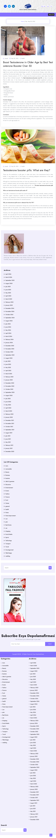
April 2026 (8, 274)
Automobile (8, 469)
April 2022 (8, 408)
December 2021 (9, 420)
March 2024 (8, 336)
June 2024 (8, 327)
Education (8, 484)
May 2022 (8, 405)
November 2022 (9, 386)
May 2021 (8, 442)
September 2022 (9, 392)
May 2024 (8, 330)
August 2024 (8, 321)
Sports (7, 537)
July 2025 (7, 286)
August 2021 (8, 433)
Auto (6, 466)
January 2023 (9, 380)
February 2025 (9, 302)
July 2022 (8, 398)
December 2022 (9, 383)
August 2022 (8, 395)
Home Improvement (10, 516)
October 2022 (9, 389)
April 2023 (8, 370)
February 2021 (9, 445)
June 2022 (8, 402)
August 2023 (8, 358)
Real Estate (8, 525)
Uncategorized (9, 550)
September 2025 (9, 280)
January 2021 (9, 448)
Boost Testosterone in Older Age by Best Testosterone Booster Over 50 (28, 64)
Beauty (7, 472)
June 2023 (8, 364)
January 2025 (9, 305)
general (7, 506)
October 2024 (9, 314)
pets (6, 522)
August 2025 (8, 283)
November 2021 (9, 423)
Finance (7, 497)
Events (7, 491)
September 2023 (9, 355)
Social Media (8, 534)
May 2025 (8, 293)
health (23, 58)
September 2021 (9, 430)
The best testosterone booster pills (43, 185)
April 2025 (8, 296)
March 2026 (8, 277)
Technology (8, 540)
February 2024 (9, 339)
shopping (7, 531)
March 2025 (8, 299)
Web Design (8, 553)
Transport (8, 544)
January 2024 (9, 342)
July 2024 (8, 324)
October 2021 (9, 426)
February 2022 (9, 414)
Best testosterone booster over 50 (32, 78)
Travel (7, 547)
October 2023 (9, 352)
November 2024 (9, 311)
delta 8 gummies (9, 481)
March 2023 (8, 374)
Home (22, 21)
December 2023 (9, 346)
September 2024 (9, 318)
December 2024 (9, 308)
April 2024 (8, 333)
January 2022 (9, 417)
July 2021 (7, 436)
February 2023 (9, 377)
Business (7, 475)
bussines (7, 478)
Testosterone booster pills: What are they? (26, 170)
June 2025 (8, 290)
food (6, 500)
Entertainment (9, 488)
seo (6, 528)
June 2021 (8, 439)
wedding (7, 556)
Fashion (7, 494)
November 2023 (9, 349)
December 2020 (9, 451)
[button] (51, 14)
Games (7, 503)
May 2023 (8, 367)
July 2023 (7, 361)
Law (6, 519)
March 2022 (8, 411)
